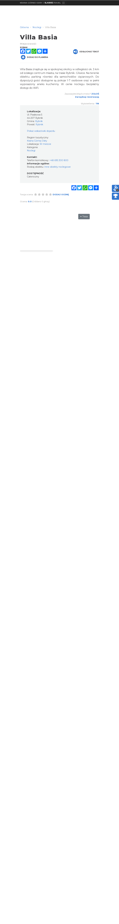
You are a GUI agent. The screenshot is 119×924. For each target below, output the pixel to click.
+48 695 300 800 (58, 160)
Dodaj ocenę (61, 194)
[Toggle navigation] (63, 3)
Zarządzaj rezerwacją (87, 97)
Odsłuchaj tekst (86, 51)
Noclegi (31, 150)
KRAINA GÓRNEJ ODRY (31, 3)
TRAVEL (52, 3)
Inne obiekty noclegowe (57, 166)
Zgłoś (95, 93)
